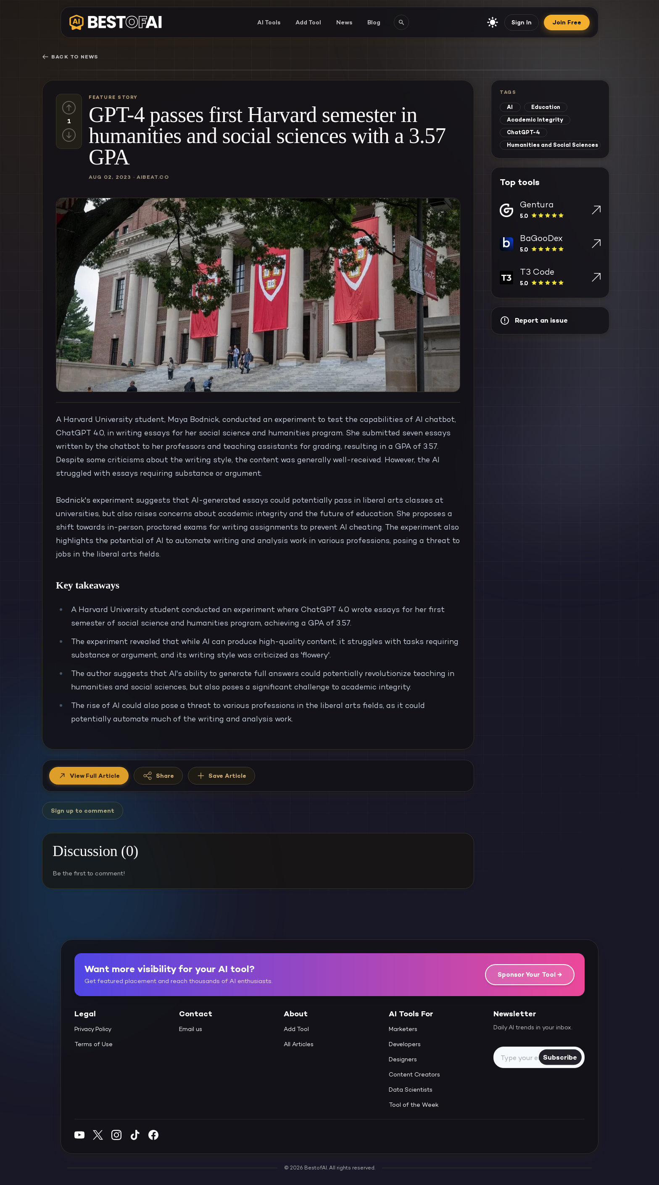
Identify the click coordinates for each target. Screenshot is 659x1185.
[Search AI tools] (401, 22)
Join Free (566, 22)
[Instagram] (116, 1134)
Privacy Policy (92, 1029)
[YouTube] (79, 1134)
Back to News (70, 56)
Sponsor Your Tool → (530, 974)
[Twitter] (98, 1134)
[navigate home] (115, 22)
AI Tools (268, 22)
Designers (403, 1059)
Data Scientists (410, 1089)
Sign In (521, 22)
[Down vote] (69, 135)
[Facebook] (153, 1134)
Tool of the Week (414, 1104)
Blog (373, 22)
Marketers (403, 1029)
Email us (190, 1029)
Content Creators (414, 1074)
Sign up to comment (82, 810)
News (344, 22)
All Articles (299, 1044)
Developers (405, 1044)
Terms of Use (93, 1044)
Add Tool (308, 22)
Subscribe (560, 1056)
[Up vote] (69, 107)
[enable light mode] (492, 22)
